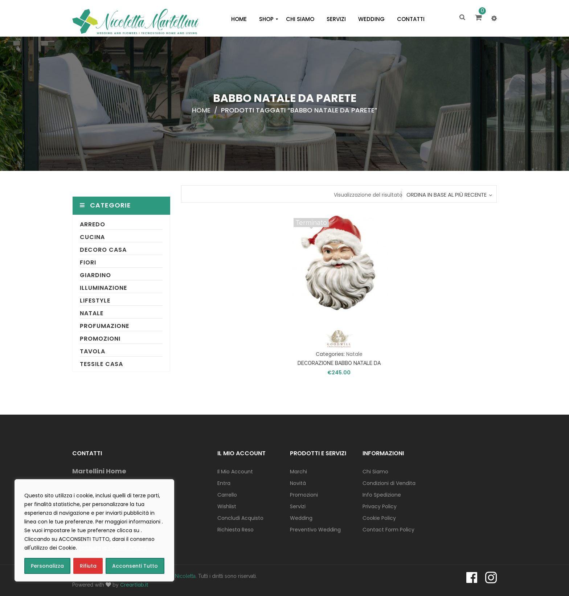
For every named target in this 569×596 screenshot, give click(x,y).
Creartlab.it (134, 584)
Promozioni (100, 338)
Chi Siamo (375, 471)
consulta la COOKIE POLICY (113, 547)
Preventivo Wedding (315, 529)
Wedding (301, 518)
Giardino (95, 275)
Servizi (298, 506)
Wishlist (226, 506)
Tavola (92, 351)
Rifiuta (88, 566)
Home (201, 110)
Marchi (298, 471)
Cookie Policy (379, 518)
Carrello (227, 494)
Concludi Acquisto (240, 518)
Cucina (92, 237)
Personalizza (47, 566)
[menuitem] (239, 19)
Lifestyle (95, 300)
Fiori (88, 262)
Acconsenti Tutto (135, 566)
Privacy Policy (380, 506)
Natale (91, 313)
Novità (298, 483)
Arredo (92, 224)
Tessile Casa (101, 364)
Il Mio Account (235, 471)
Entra (223, 483)
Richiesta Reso (235, 529)
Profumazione (104, 326)
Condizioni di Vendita (389, 483)
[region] (94, 530)
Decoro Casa (103, 250)
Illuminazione (103, 288)
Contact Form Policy (388, 529)
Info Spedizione (382, 494)
